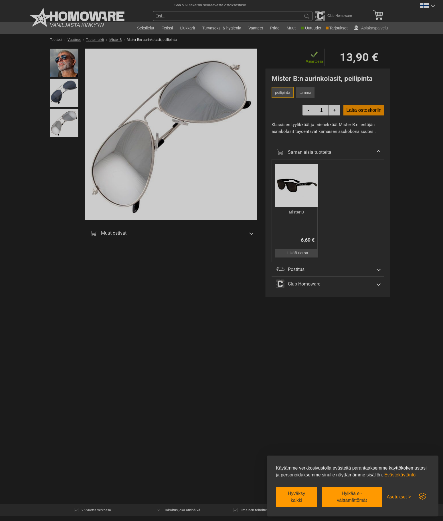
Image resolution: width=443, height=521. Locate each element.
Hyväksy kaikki (296, 497)
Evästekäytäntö (400, 474)
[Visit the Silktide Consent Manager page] (422, 496)
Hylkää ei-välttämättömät (352, 497)
